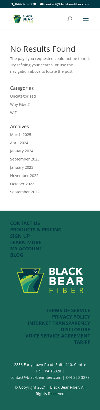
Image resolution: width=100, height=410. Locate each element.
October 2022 (22, 183)
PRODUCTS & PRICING (36, 229)
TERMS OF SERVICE (68, 310)
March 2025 (20, 134)
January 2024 (21, 150)
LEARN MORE (25, 242)
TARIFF (82, 342)
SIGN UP (20, 236)
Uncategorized (23, 96)
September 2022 (24, 191)
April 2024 (19, 142)
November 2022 (24, 175)
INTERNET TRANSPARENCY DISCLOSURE (59, 326)
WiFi (14, 112)
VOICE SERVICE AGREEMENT (57, 335)
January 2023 (21, 167)
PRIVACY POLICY (71, 316)
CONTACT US (25, 223)
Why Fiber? (20, 104)
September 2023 (24, 159)
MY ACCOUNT (26, 248)
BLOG (16, 255)
